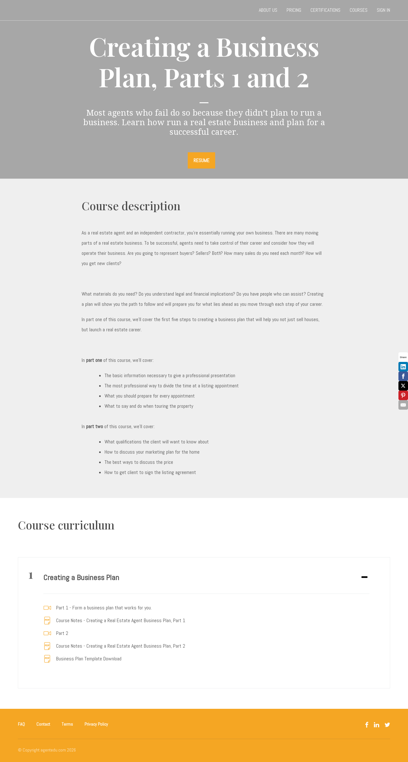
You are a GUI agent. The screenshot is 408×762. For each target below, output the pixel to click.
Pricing (294, 10)
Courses (359, 10)
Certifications (325, 10)
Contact (43, 724)
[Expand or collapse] (364, 577)
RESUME (201, 160)
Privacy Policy (96, 724)
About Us (268, 10)
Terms (67, 724)
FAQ (21, 724)
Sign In (383, 10)
